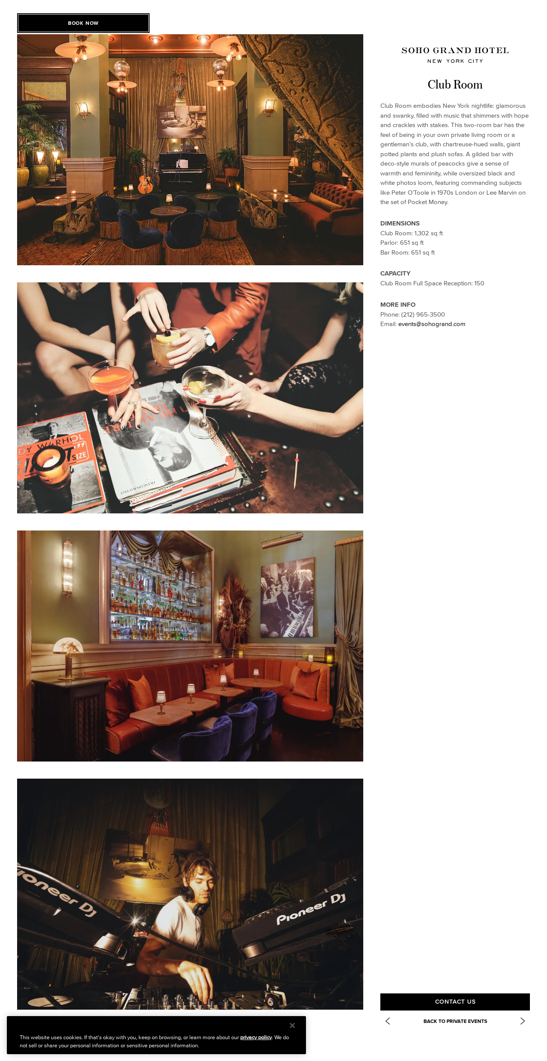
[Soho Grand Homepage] (455, 55)
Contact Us (455, 1002)
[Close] (292, 1025)
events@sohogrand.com (431, 323)
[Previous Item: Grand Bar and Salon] (387, 1021)
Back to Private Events (455, 1021)
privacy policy (256, 1037)
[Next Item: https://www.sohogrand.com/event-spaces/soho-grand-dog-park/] (523, 1021)
